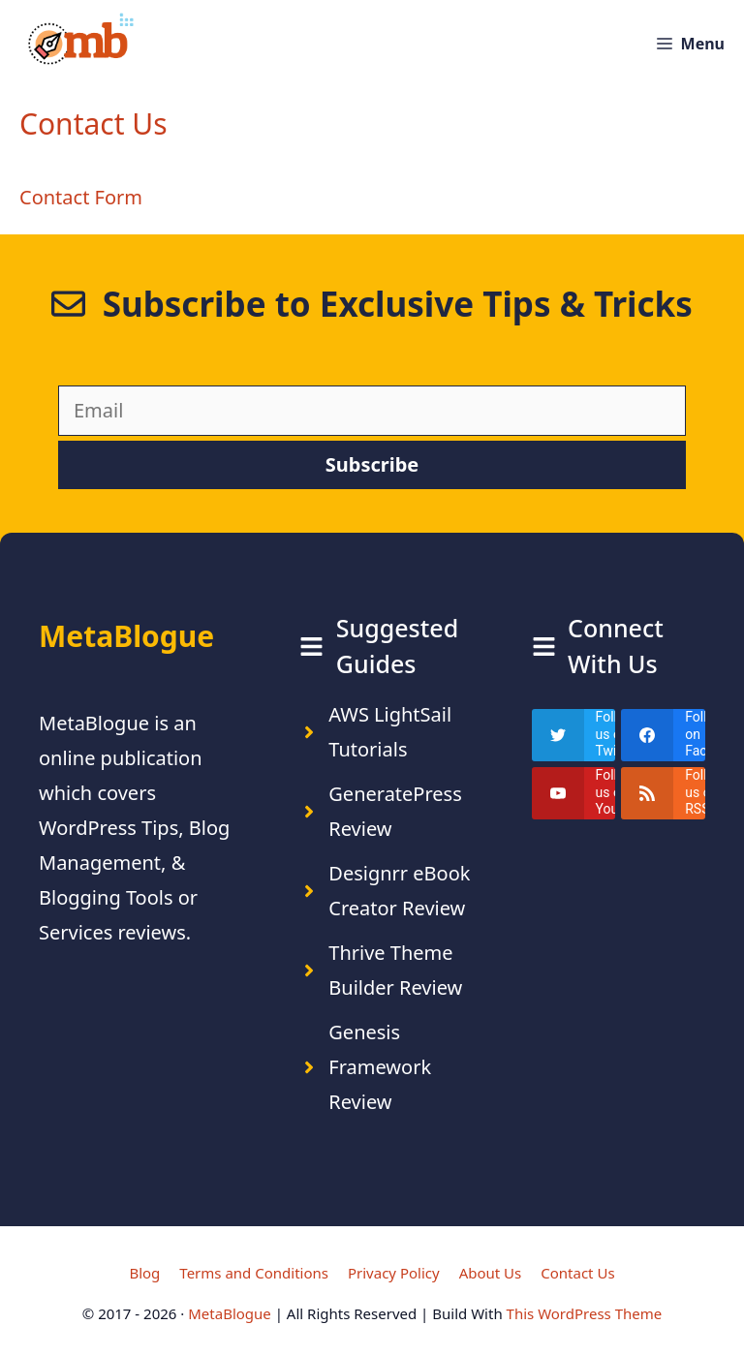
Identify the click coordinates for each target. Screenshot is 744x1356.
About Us (490, 1272)
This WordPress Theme (585, 1313)
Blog (144, 1272)
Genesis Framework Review (379, 1067)
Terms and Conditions (253, 1272)
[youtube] (574, 793)
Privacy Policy (394, 1272)
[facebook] (663, 735)
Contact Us (577, 1272)
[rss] (663, 793)
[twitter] (574, 735)
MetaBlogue (229, 1313)
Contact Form (80, 197)
